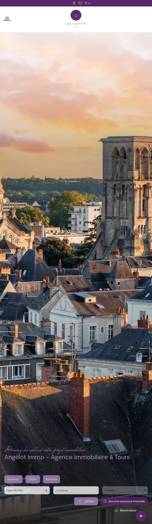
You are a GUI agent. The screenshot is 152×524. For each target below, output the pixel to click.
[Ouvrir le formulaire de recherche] (86, 509)
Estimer (51, 487)
